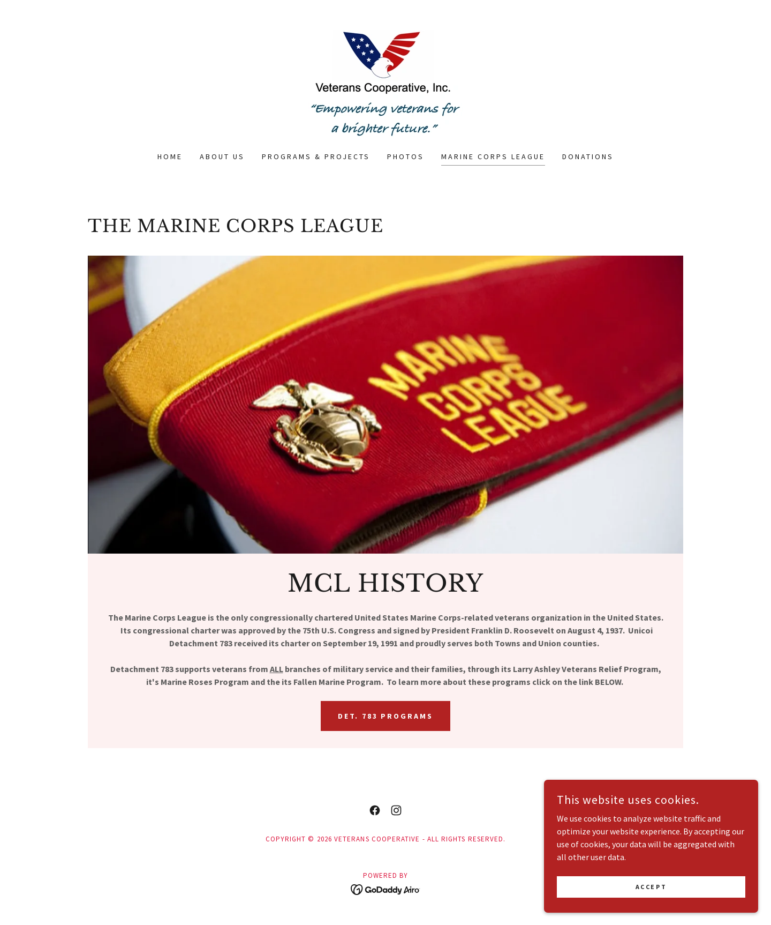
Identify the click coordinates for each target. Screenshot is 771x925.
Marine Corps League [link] (493, 156)
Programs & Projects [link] (316, 156)
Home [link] (170, 156)
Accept (651, 894)
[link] (385, 82)
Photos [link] (405, 156)
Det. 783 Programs (386, 716)
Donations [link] (588, 156)
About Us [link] (222, 156)
